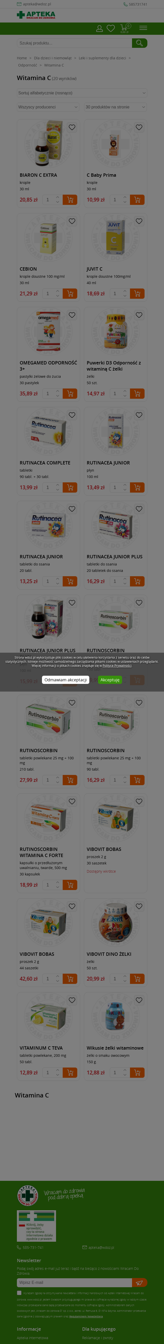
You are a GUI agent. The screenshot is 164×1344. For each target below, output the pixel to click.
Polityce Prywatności (117, 665)
